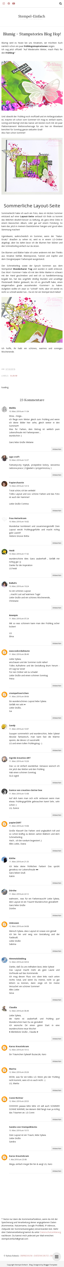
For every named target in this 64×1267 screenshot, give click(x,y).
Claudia (13, 1007)
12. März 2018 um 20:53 (19, 1101)
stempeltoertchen (19, 693)
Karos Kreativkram (19, 1046)
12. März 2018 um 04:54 (19, 962)
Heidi (11, 550)
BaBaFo (13, 583)
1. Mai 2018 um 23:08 (18, 1159)
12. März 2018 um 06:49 (19, 1011)
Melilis (12, 407)
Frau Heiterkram (17, 518)
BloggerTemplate (50, 1265)
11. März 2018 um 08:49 (19, 654)
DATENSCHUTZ (41, 1256)
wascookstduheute (19, 650)
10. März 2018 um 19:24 (19, 586)
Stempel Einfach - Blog (24, 1265)
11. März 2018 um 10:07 (19, 729)
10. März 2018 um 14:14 (19, 486)
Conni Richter (16, 1097)
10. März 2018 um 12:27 (19, 460)
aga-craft (14, 456)
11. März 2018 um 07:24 (19, 618)
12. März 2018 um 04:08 (19, 926)
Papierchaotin (16, 482)
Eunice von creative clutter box (25, 790)
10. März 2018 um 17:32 (19, 554)
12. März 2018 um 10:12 (19, 1049)
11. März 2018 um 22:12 (19, 894)
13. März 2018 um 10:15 (19, 1130)
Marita (12, 1068)
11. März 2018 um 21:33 (19, 861)
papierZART (15, 822)
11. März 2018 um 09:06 (19, 696)
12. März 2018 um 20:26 (19, 1072)
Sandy (12, 725)
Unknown (14, 923)
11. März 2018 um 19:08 (19, 826)
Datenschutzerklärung (50, 1232)
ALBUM (13, 375)
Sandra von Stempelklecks (23, 1127)
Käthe (12, 858)
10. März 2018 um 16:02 (19, 521)
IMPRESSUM (26, 1256)
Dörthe (12, 890)
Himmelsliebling (17, 958)
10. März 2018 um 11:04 (19, 411)
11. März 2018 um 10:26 (19, 761)
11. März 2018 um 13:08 (19, 793)
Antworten (57, 449)
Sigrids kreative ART (20, 757)
